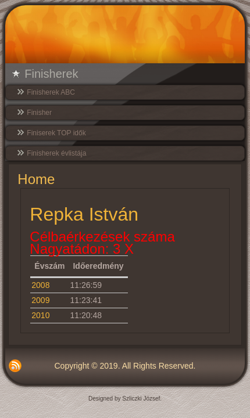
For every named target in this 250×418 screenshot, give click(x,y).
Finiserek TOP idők (56, 133)
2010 (40, 315)
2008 (40, 285)
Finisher (39, 113)
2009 (40, 300)
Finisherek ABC (51, 92)
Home (36, 179)
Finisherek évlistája (56, 153)
